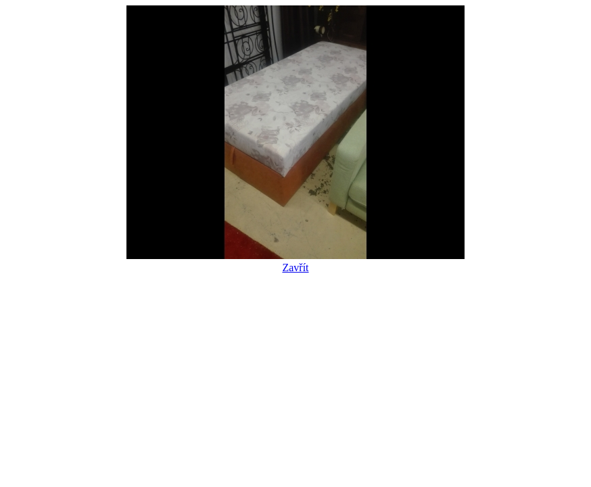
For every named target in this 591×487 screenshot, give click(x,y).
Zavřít (295, 261)
